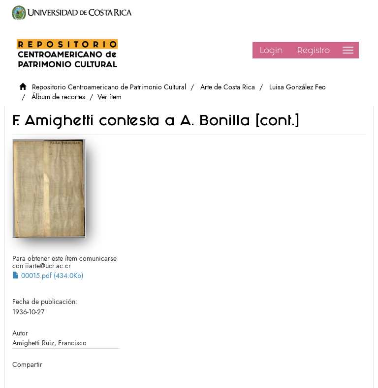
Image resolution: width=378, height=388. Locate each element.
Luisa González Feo (297, 87)
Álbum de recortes (58, 97)
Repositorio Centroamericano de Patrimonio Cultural (109, 87)
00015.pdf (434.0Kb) (47, 275)
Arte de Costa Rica (227, 87)
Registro (313, 50)
